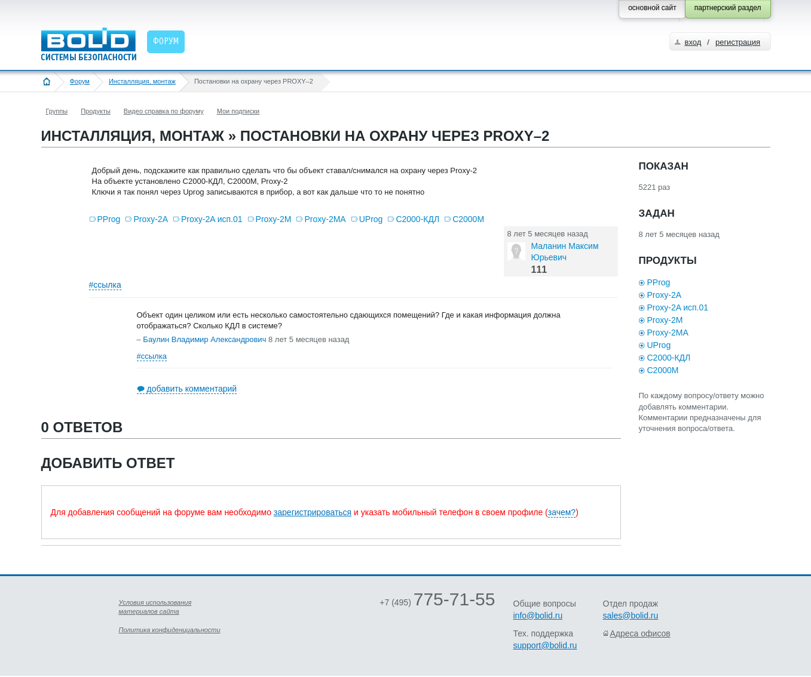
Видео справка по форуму (164, 111)
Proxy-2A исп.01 (212, 219)
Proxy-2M (274, 219)
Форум (80, 81)
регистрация (737, 42)
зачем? (562, 512)
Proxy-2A (150, 219)
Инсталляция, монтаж (142, 81)
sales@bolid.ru (631, 615)
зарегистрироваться (312, 512)
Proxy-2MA (324, 219)
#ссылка (105, 285)
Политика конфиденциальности (170, 629)
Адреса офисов (640, 633)
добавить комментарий (192, 388)
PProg (109, 219)
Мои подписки (238, 111)
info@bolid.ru (538, 615)
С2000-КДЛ (417, 219)
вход (693, 42)
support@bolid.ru (545, 645)
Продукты (96, 111)
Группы (57, 111)
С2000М (468, 219)
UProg (371, 219)
